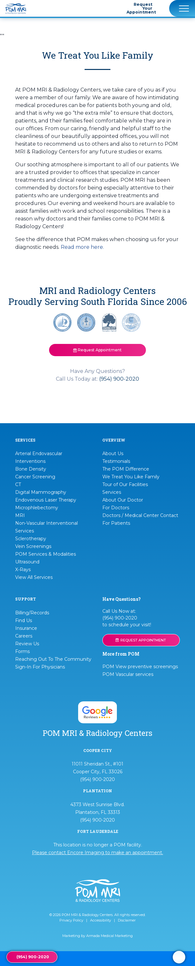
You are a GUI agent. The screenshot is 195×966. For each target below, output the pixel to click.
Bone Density (30, 469)
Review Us (27, 644)
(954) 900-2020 (119, 379)
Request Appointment (97, 349)
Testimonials (116, 461)
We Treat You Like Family (130, 477)
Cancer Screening (35, 477)
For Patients (116, 523)
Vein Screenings (33, 546)
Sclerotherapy (30, 539)
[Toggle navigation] (182, 8)
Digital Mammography (40, 492)
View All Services (34, 577)
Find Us (23, 620)
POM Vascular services (127, 674)
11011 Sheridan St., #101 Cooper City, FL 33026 (97, 768)
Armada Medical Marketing (109, 935)
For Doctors (115, 508)
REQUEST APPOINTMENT (141, 640)
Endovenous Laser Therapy (45, 500)
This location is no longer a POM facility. (97, 848)
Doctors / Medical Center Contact (140, 515)
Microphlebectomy (36, 508)
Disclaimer (127, 920)
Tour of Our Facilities (125, 484)
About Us (112, 453)
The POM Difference (125, 469)
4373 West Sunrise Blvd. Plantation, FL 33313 (97, 808)
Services (111, 492)
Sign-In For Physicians (40, 667)
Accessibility (100, 920)
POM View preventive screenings (140, 666)
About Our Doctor (122, 500)
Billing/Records (32, 613)
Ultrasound (27, 562)
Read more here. (82, 247)
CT (18, 484)
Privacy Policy (71, 920)
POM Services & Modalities (45, 554)
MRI (20, 515)
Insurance (26, 628)
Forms (22, 651)
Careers (23, 636)
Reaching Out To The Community (53, 659)
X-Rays (23, 569)
